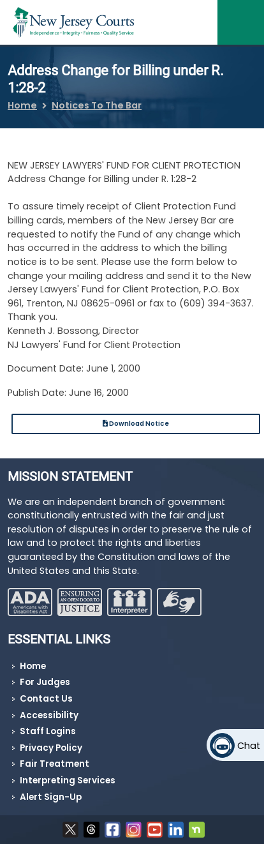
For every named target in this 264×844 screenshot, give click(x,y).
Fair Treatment (54, 764)
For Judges (45, 682)
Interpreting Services (67, 780)
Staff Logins (48, 731)
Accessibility (49, 715)
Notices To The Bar (97, 105)
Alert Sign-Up (51, 797)
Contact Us (46, 699)
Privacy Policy (51, 748)
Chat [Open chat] (248, 745)
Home (22, 105)
